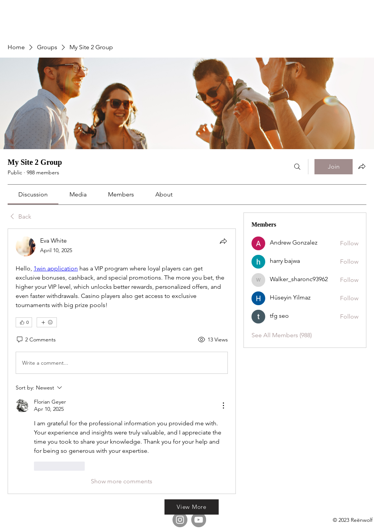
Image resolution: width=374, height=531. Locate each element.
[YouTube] (198, 519)
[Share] (223, 241)
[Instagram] (179, 519)
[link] (33, 194)
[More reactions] (47, 322)
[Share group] (361, 166)
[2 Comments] (36, 340)
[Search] (297, 166)
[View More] (191, 507)
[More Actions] (223, 405)
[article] (122, 361)
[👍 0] (24, 322)
